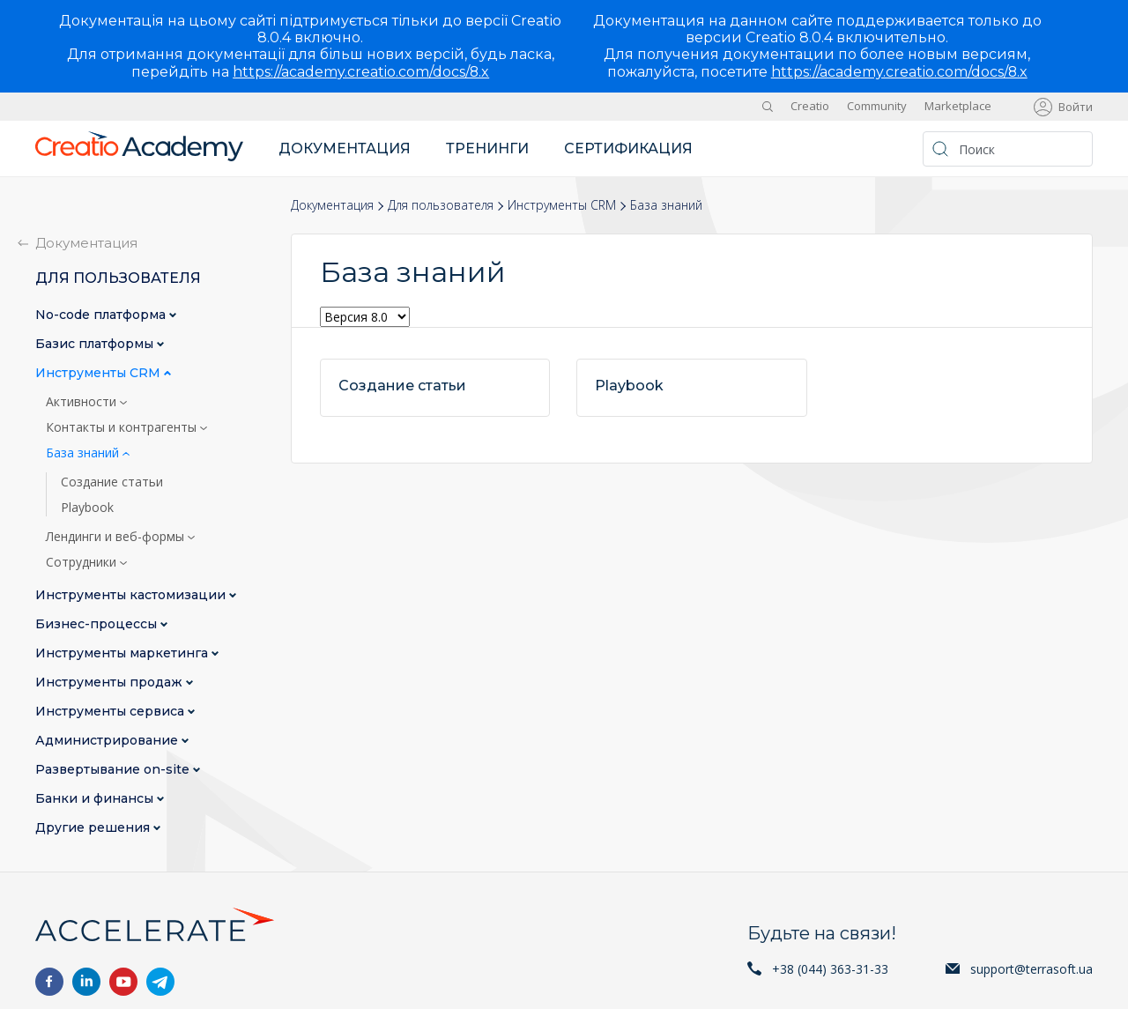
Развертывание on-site (114, 769)
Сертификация (628, 148)
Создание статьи (112, 482)
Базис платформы (96, 344)
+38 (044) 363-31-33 (830, 969)
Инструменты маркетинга (123, 653)
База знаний (84, 453)
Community (877, 106)
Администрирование (108, 740)
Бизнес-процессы (97, 624)
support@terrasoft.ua (1031, 969)
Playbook (87, 508)
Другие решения (94, 827)
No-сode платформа (102, 315)
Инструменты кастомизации (132, 595)
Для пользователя (441, 205)
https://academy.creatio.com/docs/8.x (361, 71)
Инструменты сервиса (111, 711)
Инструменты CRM (562, 205)
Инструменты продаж (110, 682)
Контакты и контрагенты (123, 427)
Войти (1075, 107)
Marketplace (957, 106)
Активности (83, 402)
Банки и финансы (96, 798)
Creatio (809, 106)
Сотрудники (83, 562)
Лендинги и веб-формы (117, 537)
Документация (344, 148)
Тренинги (487, 148)
